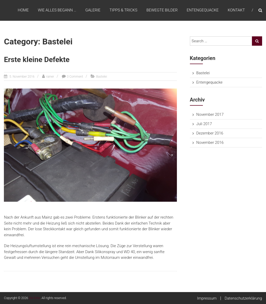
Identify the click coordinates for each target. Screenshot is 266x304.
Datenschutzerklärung (243, 298)
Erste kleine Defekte (36, 59)
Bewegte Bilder (162, 10)
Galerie (92, 10)
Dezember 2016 (209, 133)
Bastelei (101, 76)
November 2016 (210, 142)
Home (23, 10)
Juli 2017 (204, 123)
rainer (50, 76)
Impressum (207, 298)
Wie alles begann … (57, 10)
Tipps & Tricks (123, 10)
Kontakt (236, 10)
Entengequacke (203, 10)
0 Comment (75, 76)
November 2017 (210, 114)
